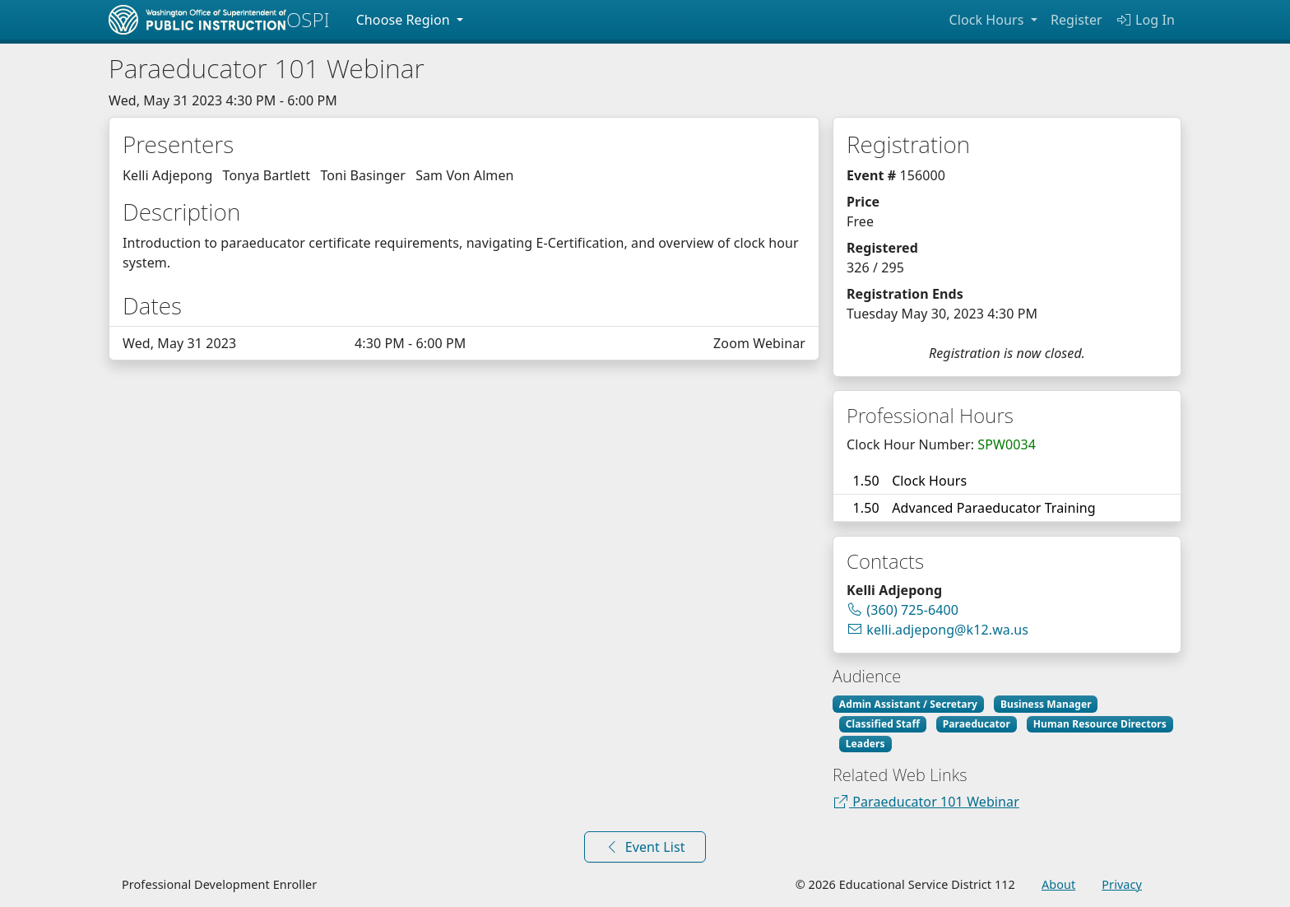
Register (1076, 20)
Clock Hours (988, 20)
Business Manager (1046, 704)
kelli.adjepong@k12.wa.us (937, 629)
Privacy (1122, 884)
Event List (644, 847)
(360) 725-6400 (912, 609)
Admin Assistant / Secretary (908, 704)
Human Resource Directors (1100, 724)
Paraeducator (976, 724)
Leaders (865, 744)
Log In (1145, 20)
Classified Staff (883, 724)
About (1058, 884)
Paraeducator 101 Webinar (926, 802)
